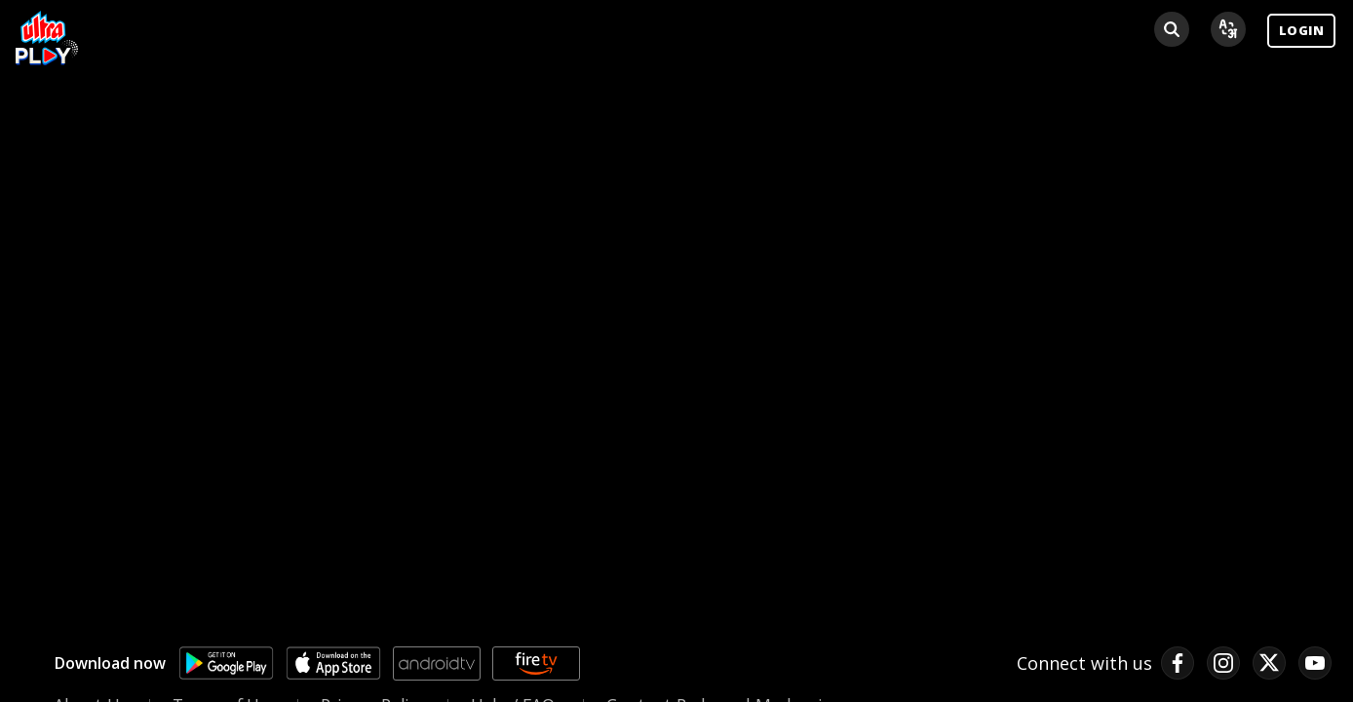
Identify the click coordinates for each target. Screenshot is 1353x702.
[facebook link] (1177, 663)
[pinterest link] (1315, 663)
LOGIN (1301, 30)
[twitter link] (1269, 663)
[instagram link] (1223, 663)
